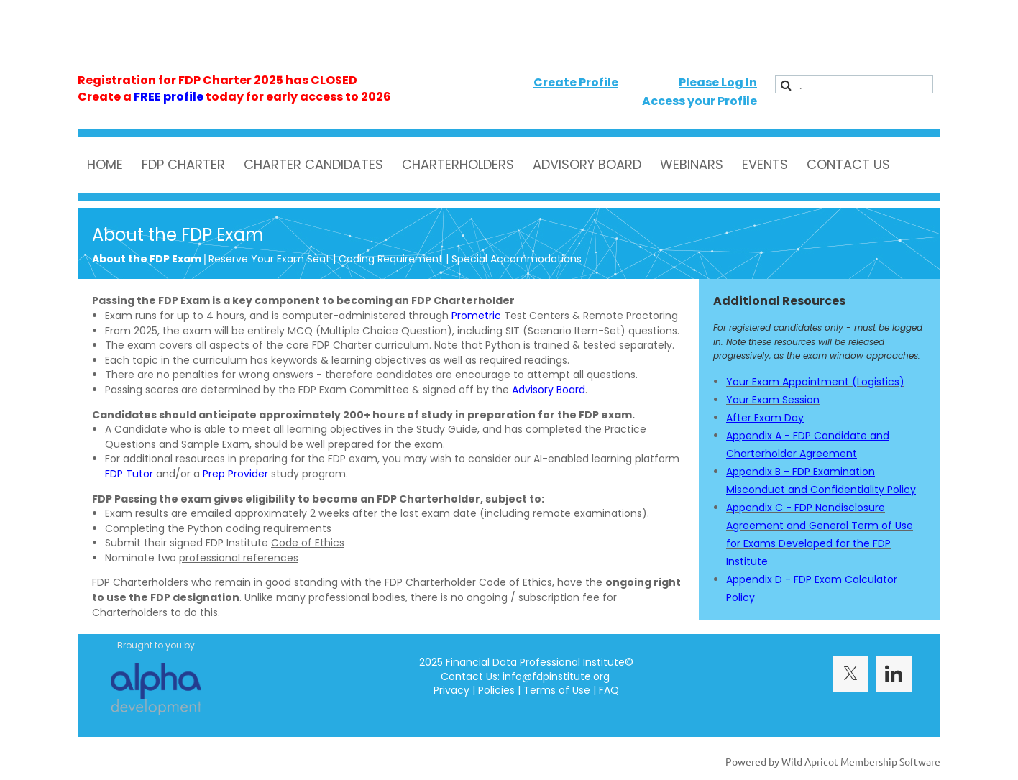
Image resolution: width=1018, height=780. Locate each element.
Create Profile (575, 82)
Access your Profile (699, 101)
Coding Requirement (391, 259)
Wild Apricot (809, 761)
